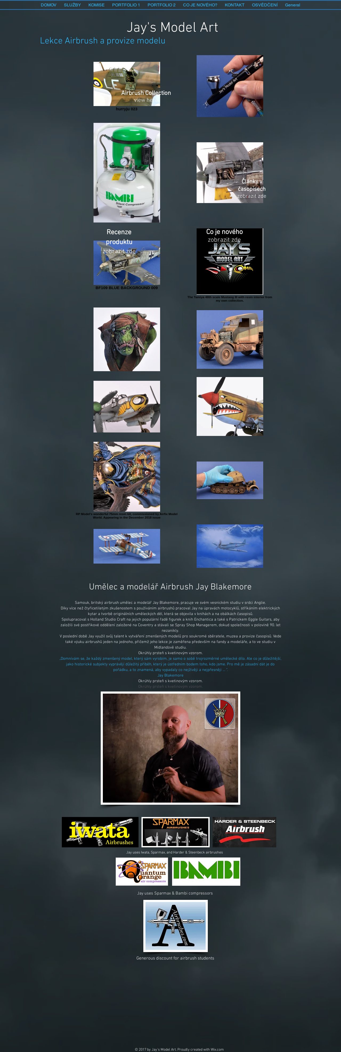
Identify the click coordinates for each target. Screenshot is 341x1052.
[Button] (173, 926)
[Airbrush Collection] (146, 86)
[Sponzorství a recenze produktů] (119, 227)
